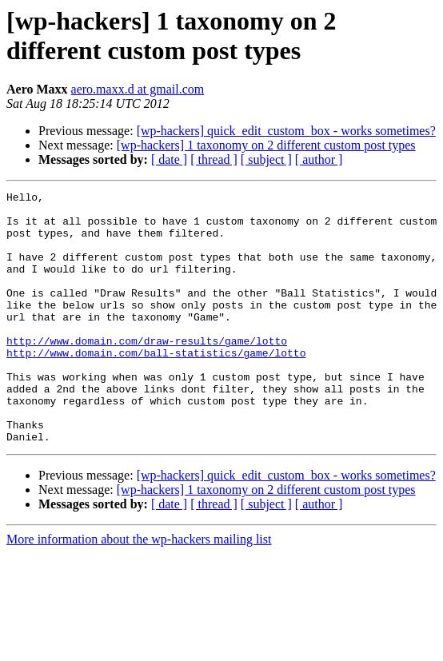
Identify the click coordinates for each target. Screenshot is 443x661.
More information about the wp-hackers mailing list (138, 589)
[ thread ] (213, 159)
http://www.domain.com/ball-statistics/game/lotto (155, 386)
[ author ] (319, 159)
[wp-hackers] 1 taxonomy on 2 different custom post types (266, 145)
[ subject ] (266, 159)
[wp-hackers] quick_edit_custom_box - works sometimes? (286, 130)
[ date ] (169, 159)
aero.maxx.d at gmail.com (138, 89)
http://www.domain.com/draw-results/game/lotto (146, 371)
